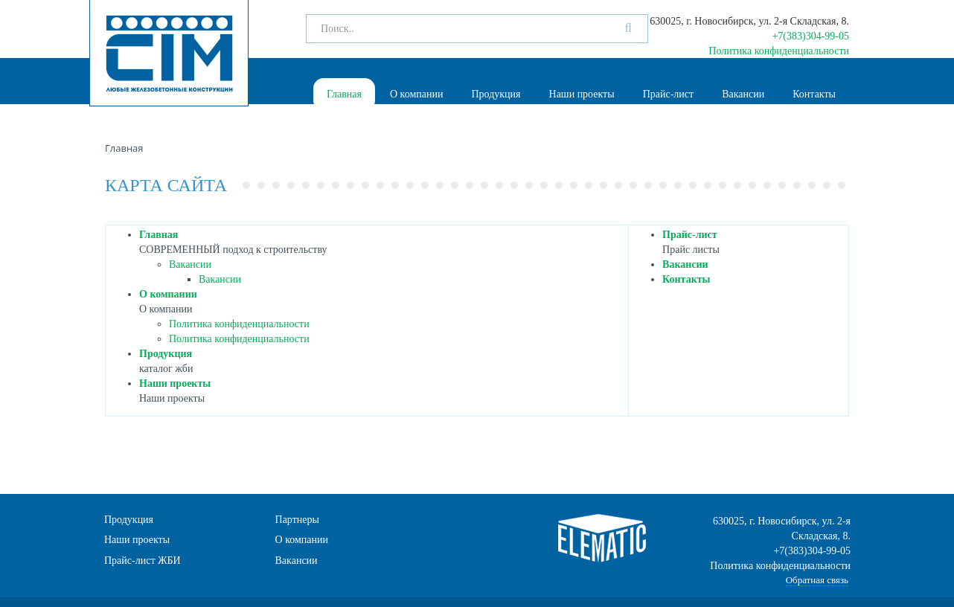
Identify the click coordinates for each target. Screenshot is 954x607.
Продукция (495, 94)
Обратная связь (817, 579)
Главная (344, 94)
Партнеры (297, 519)
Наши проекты (582, 94)
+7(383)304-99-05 (810, 36)
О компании (416, 94)
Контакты (814, 94)
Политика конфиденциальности (778, 51)
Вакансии (743, 94)
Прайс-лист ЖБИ (142, 560)
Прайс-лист (668, 94)
